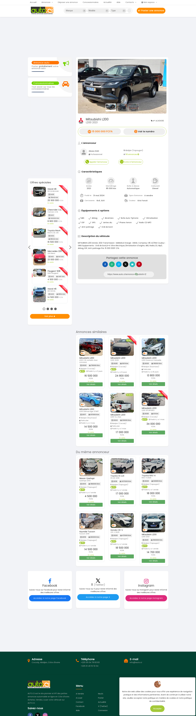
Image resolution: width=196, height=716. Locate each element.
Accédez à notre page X (98, 597)
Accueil (33, 2)
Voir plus (49, 316)
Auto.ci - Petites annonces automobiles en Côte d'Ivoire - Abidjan (42, 10)
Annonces (45, 2)
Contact (79, 702)
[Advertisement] (98, 36)
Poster (101, 698)
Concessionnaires (90, 2)
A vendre (80, 693)
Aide (118, 2)
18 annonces (132, 154)
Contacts (129, 2)
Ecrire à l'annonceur (131, 162)
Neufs (100, 693)
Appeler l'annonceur (96, 162)
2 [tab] (48, 309)
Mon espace (148, 2)
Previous (30, 247)
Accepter (156, 707)
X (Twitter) (103, 706)
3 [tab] (51, 309)
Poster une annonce (151, 10)
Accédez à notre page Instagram (146, 598)
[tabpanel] (50, 244)
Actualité (108, 2)
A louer (79, 698)
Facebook (80, 706)
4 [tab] (55, 309)
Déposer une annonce (68, 2)
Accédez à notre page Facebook (49, 598)
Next (69, 247)
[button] (84, 86)
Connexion (103, 710)
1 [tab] (44, 309)
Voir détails (91, 384)
